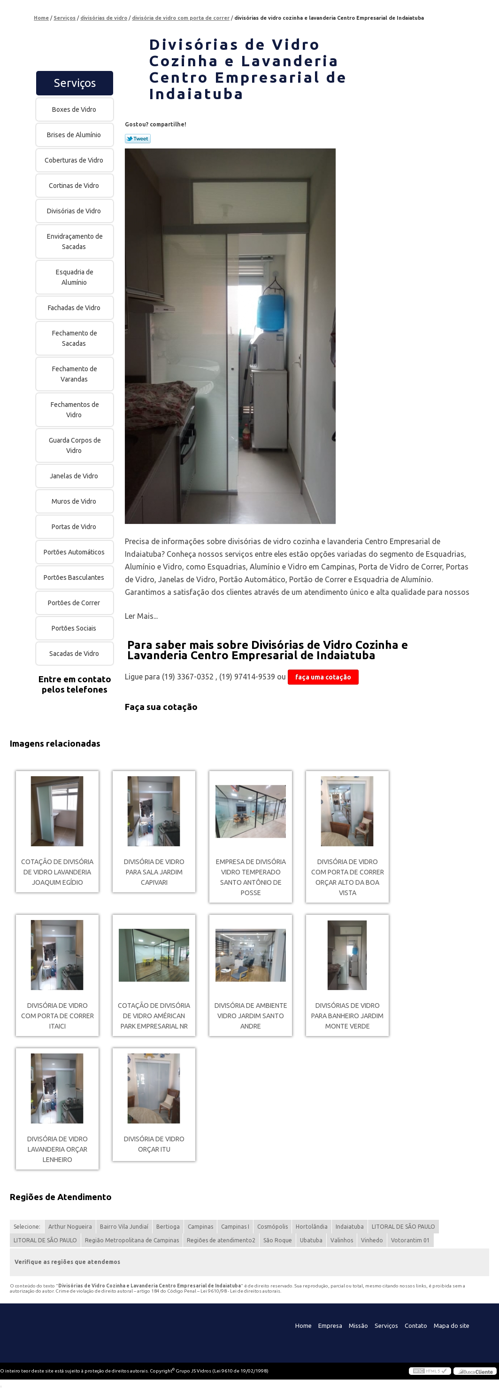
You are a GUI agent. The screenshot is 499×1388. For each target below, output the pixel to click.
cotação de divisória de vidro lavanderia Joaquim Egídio (57, 872)
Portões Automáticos (75, 552)
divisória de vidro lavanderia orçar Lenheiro (57, 1149)
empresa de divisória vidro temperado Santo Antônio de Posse (251, 877)
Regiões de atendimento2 (221, 1240)
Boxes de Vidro (75, 109)
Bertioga (168, 1227)
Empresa (330, 1325)
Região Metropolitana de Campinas (132, 1240)
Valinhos (341, 1240)
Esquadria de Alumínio (74, 277)
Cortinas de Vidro (74, 185)
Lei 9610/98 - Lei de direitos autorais (240, 1291)
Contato (416, 1325)
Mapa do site (451, 1325)
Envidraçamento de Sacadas (75, 241)
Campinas (200, 1227)
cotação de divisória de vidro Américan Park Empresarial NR (154, 1016)
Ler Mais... (141, 616)
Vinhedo (372, 1240)
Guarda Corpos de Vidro (75, 445)
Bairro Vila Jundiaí (124, 1227)
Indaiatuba (350, 1227)
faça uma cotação (323, 677)
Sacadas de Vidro (74, 653)
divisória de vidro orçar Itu (154, 1144)
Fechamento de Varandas (74, 374)
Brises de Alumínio (74, 135)
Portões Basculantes (75, 577)
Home (303, 1325)
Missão (358, 1325)
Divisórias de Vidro (74, 211)
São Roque (277, 1240)
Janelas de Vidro (75, 476)
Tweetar (138, 138)
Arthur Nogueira (70, 1227)
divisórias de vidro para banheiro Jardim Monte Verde (347, 1016)
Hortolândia (312, 1227)
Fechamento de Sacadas (74, 338)
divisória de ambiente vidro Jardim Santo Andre (251, 1016)
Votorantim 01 (410, 1240)
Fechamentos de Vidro (75, 410)
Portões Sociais (75, 628)
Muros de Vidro (75, 501)
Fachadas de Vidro (75, 308)
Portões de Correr (74, 603)
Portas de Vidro (75, 526)
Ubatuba (311, 1240)
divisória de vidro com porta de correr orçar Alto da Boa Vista (347, 877)
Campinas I (235, 1227)
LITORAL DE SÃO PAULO (403, 1227)
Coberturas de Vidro (75, 160)
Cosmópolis (272, 1227)
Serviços (75, 83)
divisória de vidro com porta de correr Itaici (57, 1016)
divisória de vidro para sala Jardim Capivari (154, 872)
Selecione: (27, 1227)
